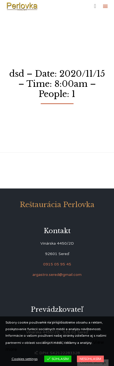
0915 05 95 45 (57, 264)
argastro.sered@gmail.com (57, 274)
